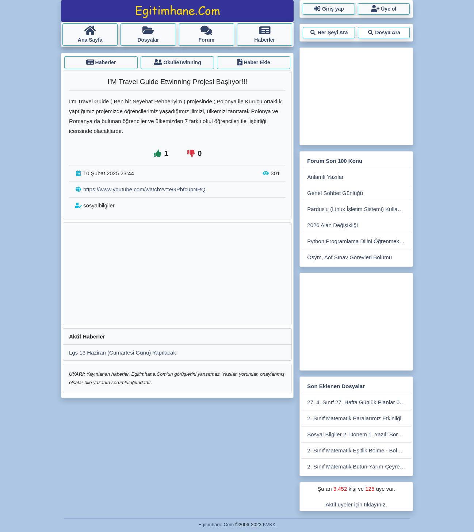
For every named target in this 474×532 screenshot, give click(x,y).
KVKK (269, 524)
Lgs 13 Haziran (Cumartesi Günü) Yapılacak (122, 352)
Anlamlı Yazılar (325, 177)
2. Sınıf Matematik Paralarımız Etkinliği (354, 418)
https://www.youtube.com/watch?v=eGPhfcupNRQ (144, 189)
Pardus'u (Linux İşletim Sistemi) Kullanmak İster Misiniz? (359, 209)
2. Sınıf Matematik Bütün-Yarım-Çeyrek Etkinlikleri (359, 466)
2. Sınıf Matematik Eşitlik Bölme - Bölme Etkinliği (359, 450)
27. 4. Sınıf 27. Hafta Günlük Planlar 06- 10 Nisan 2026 (359, 402)
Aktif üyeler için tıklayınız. (356, 504)
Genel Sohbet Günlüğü (335, 193)
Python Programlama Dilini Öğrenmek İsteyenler (359, 241)
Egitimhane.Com (216, 524)
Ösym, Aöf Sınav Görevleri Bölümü (349, 257)
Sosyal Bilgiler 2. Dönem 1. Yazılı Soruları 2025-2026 (359, 434)
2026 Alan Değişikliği (332, 225)
